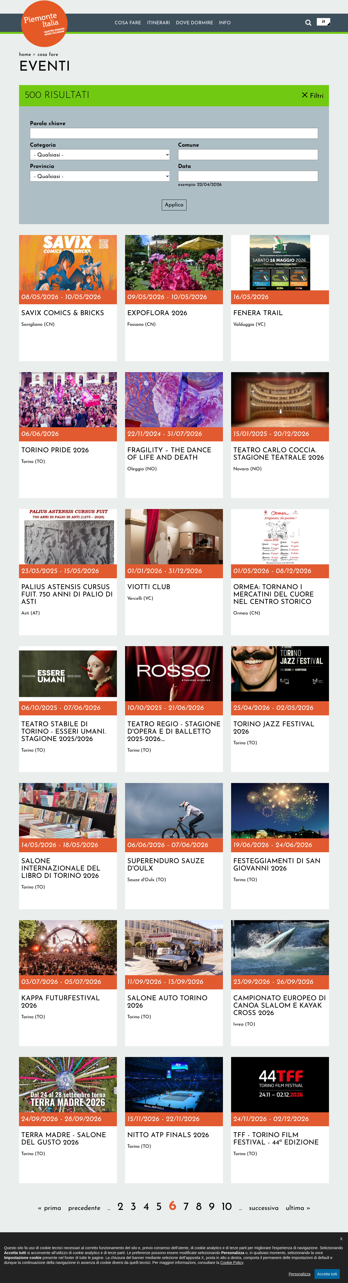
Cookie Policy (231, 1276)
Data (184, 166)
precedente (84, 1208)
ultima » (298, 1208)
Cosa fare (120, 23)
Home (25, 54)
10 (227, 1207)
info (233, 23)
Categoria (43, 145)
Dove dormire (198, 23)
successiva (264, 1208)
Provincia (42, 166)
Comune (188, 145)
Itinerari (156, 23)
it (323, 22)
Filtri (317, 96)
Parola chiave (48, 124)
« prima (49, 1208)
